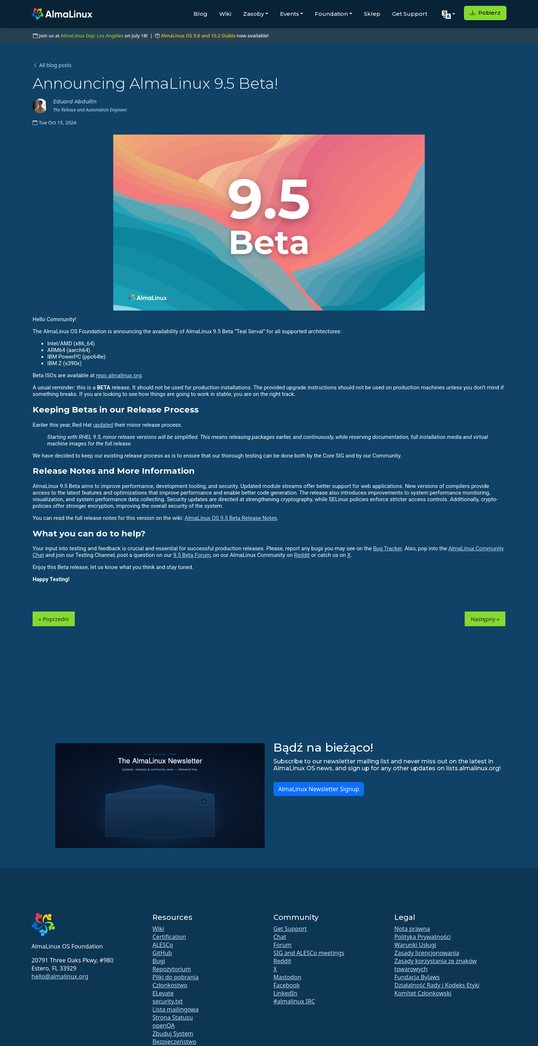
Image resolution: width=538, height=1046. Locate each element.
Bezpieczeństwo (174, 1042)
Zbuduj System (172, 1034)
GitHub (162, 953)
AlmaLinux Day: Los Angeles (92, 35)
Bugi (158, 961)
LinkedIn (285, 993)
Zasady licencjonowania (426, 953)
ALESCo (162, 945)
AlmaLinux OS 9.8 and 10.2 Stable (198, 35)
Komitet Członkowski (423, 993)
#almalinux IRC (294, 1001)
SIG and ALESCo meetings (308, 953)
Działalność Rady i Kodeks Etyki (436, 985)
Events (289, 13)
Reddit (302, 555)
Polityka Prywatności (422, 937)
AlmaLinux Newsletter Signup (318, 789)
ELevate (163, 993)
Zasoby (253, 13)
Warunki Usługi (415, 945)
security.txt (167, 1001)
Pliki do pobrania (175, 977)
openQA (163, 1025)
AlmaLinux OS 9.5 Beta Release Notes (231, 518)
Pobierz (485, 12)
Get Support (409, 13)
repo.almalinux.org (118, 375)
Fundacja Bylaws (417, 977)
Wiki (225, 13)
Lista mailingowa (175, 1009)
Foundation (331, 13)
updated (103, 425)
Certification (169, 937)
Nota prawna (412, 929)
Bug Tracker (387, 548)
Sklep (372, 13)
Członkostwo (169, 985)
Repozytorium (171, 969)
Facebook (286, 985)
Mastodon (287, 977)
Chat (279, 937)
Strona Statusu (172, 1017)
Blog (200, 13)
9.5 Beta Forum (192, 555)
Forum (282, 945)
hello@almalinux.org (60, 976)
